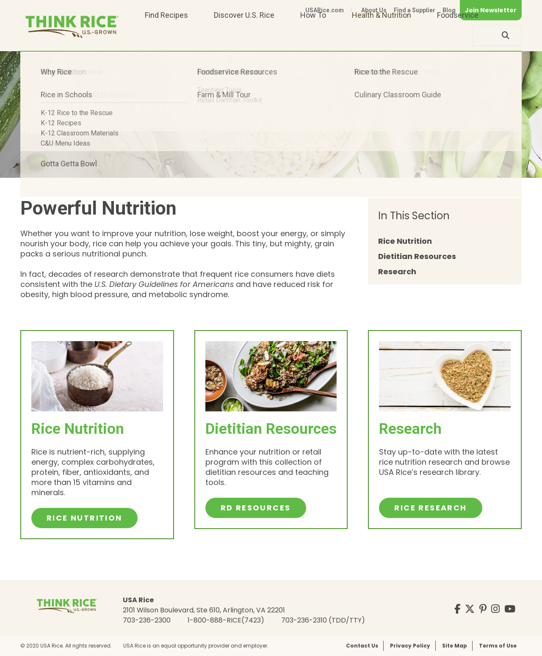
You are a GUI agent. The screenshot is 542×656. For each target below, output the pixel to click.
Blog (449, 10)
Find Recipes (166, 35)
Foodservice (457, 35)
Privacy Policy (410, 645)
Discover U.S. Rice (244, 35)
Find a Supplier (414, 10)
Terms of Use (498, 645)
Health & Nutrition (381, 35)
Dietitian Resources (417, 256)
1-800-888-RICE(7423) (226, 620)
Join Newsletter (491, 10)
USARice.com (324, 10)
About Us (374, 10)
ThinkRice (40, 132)
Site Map (454, 645)
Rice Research (430, 507)
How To (313, 35)
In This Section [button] (414, 216)
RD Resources (256, 507)
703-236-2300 (147, 620)
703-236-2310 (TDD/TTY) (323, 620)
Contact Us (362, 645)
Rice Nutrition (405, 241)
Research (397, 272)
